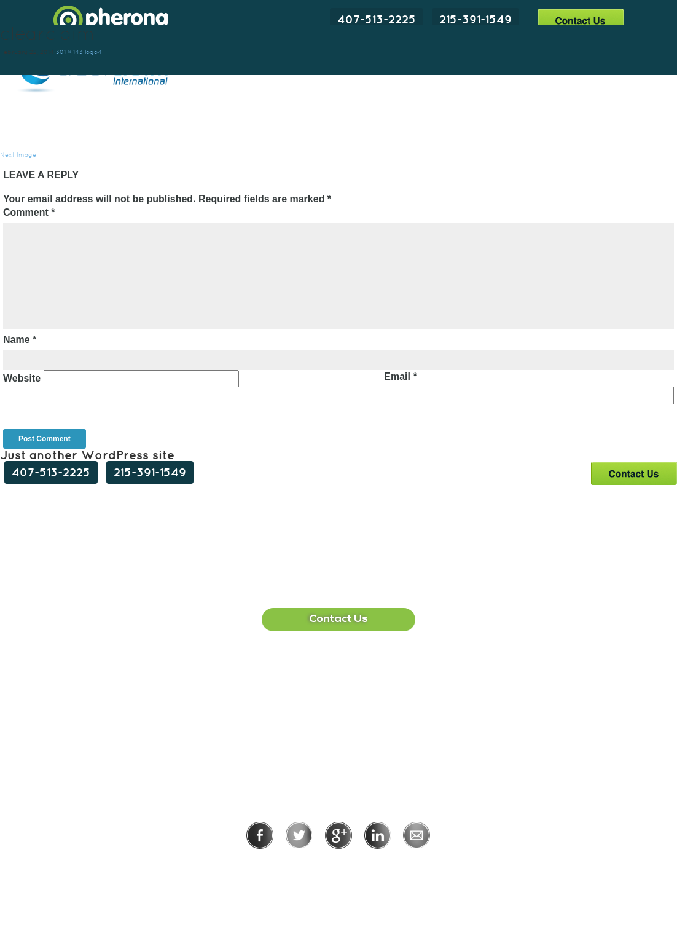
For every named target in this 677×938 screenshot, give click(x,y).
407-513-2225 (376, 19)
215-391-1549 (475, 19)
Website (22, 378)
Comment (29, 212)
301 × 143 (69, 52)
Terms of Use (380, 866)
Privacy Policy (298, 866)
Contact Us (580, 20)
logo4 (93, 52)
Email (400, 376)
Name (19, 339)
